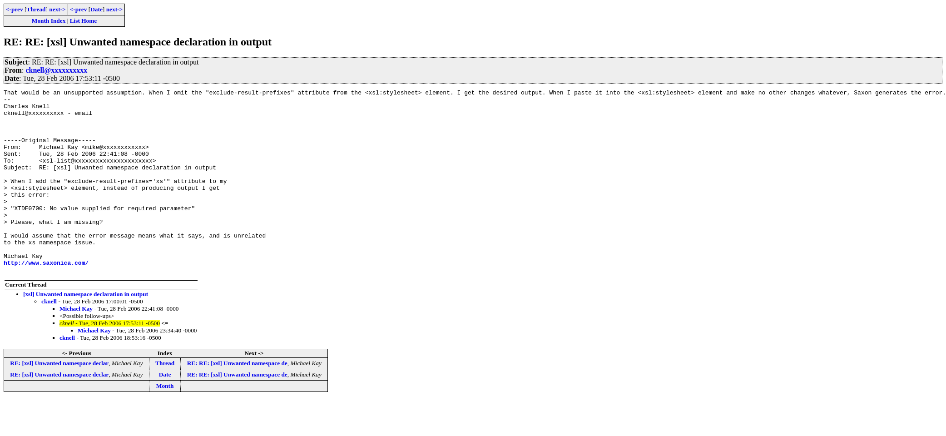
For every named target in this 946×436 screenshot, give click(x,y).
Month (165, 422)
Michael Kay (76, 345)
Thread (35, 9)
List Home (83, 20)
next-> (57, 9)
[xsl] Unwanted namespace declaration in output (85, 330)
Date (96, 9)
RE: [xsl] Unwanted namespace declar (59, 399)
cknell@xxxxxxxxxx (56, 70)
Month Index (48, 20)
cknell (49, 338)
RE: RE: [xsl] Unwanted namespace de (237, 399)
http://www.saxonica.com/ (46, 298)
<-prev (14, 9)
